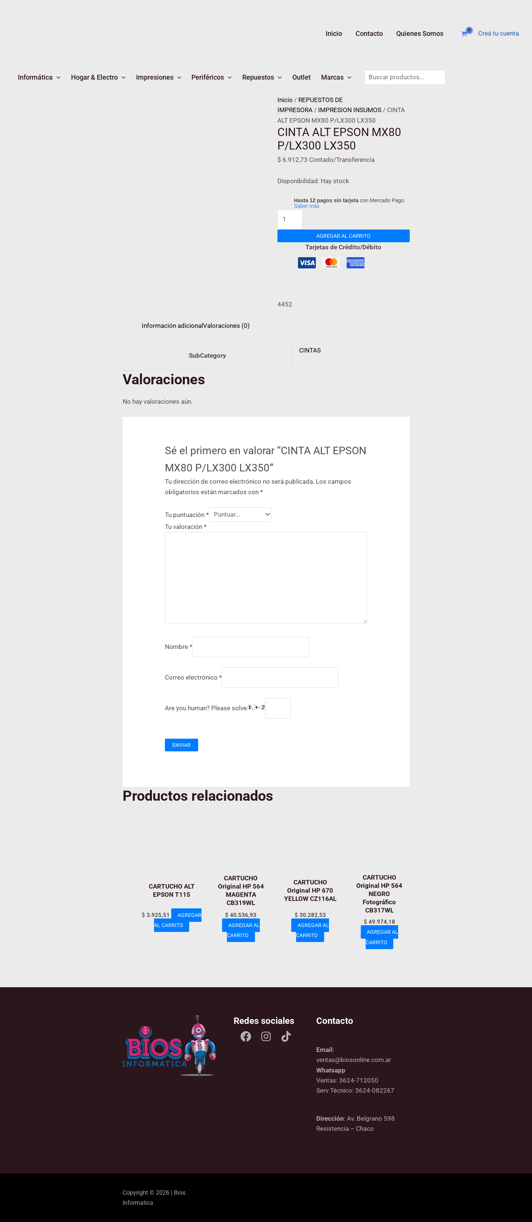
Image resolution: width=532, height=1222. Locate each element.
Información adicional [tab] (172, 325)
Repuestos (262, 77)
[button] (57, 77)
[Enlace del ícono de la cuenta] (498, 33)
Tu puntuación (187, 514)
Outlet (301, 77)
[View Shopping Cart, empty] (464, 34)
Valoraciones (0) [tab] (226, 325)
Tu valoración (185, 526)
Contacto (369, 33)
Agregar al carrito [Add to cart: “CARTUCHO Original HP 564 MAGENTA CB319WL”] (243, 930)
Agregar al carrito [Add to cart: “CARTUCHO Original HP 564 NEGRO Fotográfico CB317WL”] (382, 937)
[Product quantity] (289, 219)
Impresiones (158, 77)
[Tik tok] (286, 1036)
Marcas (336, 77)
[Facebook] (245, 1036)
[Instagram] (266, 1036)
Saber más (306, 206)
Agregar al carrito (343, 236)
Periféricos (211, 77)
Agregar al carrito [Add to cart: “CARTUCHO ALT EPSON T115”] (174, 930)
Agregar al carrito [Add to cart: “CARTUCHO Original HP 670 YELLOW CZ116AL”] (313, 930)
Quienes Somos (419, 33)
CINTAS (310, 350)
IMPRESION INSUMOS (349, 110)
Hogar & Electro (98, 77)
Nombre (178, 646)
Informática (39, 77)
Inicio (334, 33)
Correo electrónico (193, 677)
